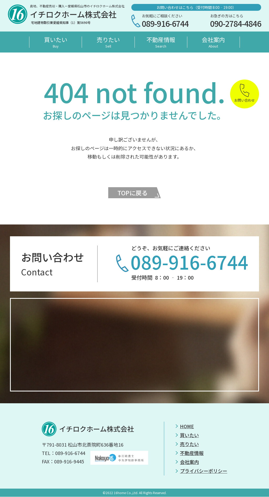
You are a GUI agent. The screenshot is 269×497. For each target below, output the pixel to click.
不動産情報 (161, 42)
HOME (187, 426)
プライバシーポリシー (203, 471)
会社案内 (213, 42)
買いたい (55, 42)
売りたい (108, 42)
